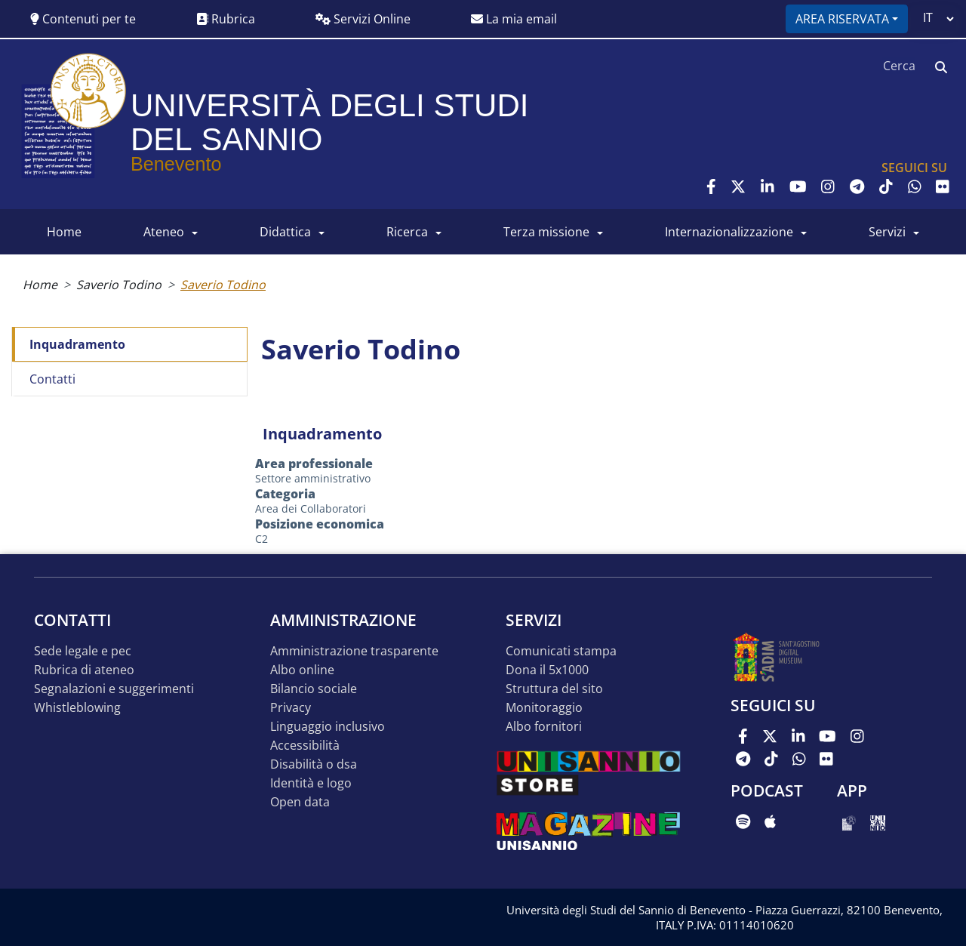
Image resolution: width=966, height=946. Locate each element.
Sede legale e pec (82, 651)
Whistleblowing (77, 708)
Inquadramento (77, 344)
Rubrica (225, 19)
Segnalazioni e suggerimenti (114, 689)
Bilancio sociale (313, 689)
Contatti (52, 379)
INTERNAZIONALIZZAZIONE (729, 231)
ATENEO (163, 231)
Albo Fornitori (544, 727)
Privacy (290, 708)
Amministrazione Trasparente (354, 651)
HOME (64, 231)
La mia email (514, 19)
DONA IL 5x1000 (547, 670)
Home (40, 284)
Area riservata (842, 19)
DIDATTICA (285, 231)
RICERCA (407, 231)
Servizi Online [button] (363, 19)
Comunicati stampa (561, 651)
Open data (300, 802)
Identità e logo (311, 783)
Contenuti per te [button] (83, 19)
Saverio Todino (119, 284)
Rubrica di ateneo (84, 670)
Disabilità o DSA (313, 764)
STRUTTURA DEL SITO (554, 689)
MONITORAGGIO (544, 708)
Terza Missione (546, 231)
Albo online (302, 670)
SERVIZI (887, 231)
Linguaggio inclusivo (327, 727)
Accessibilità (305, 745)
